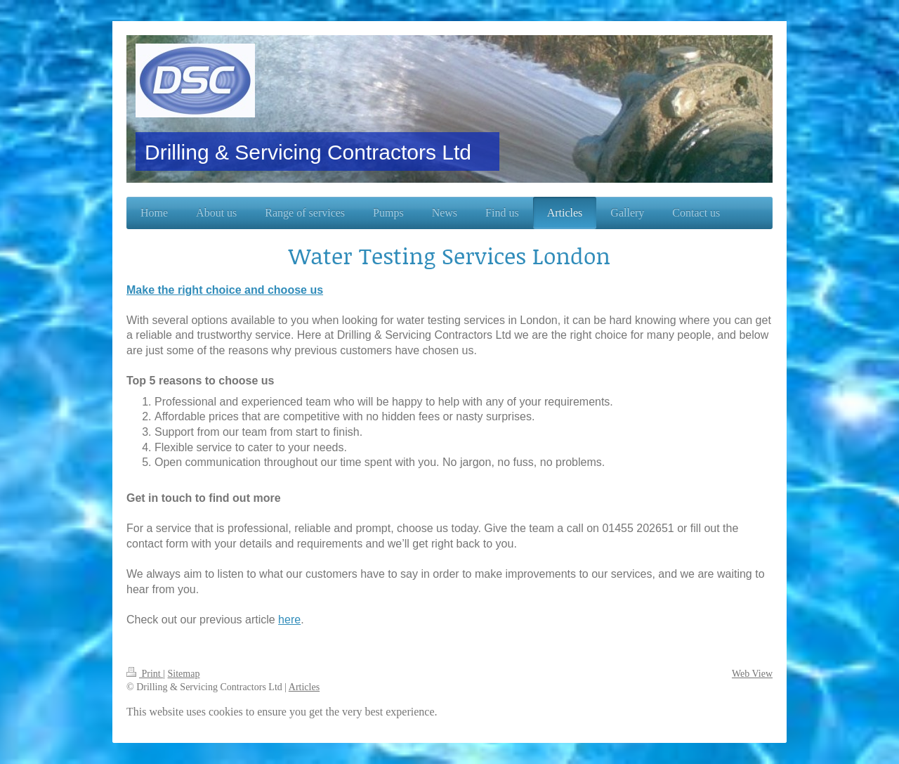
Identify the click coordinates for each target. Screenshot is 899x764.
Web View (752, 673)
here (289, 620)
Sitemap (184, 673)
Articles (304, 687)
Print (144, 673)
